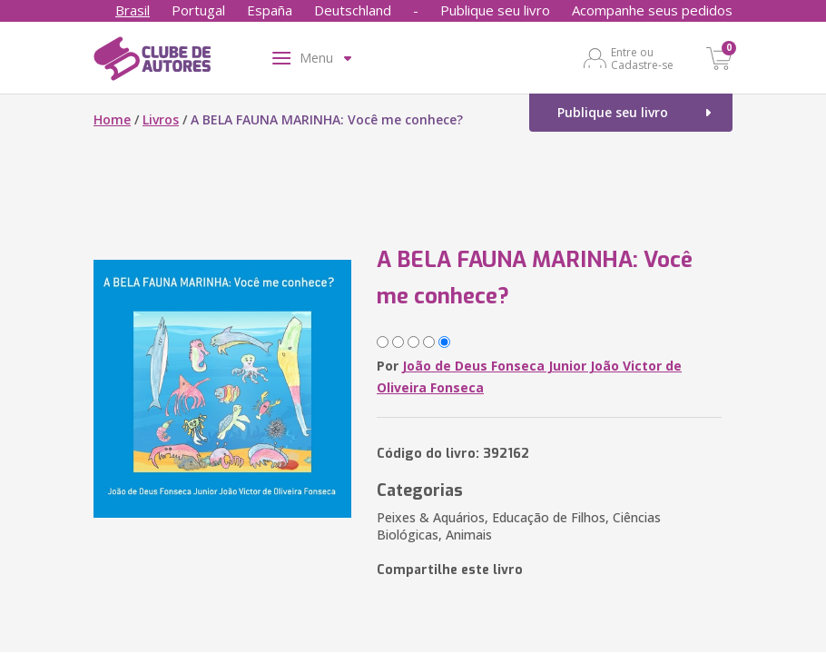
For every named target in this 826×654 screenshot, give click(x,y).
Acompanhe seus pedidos (652, 10)
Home (112, 119)
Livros (161, 119)
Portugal (198, 10)
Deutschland (352, 10)
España (269, 10)
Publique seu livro (495, 10)
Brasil (132, 10)
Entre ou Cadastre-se (642, 58)
